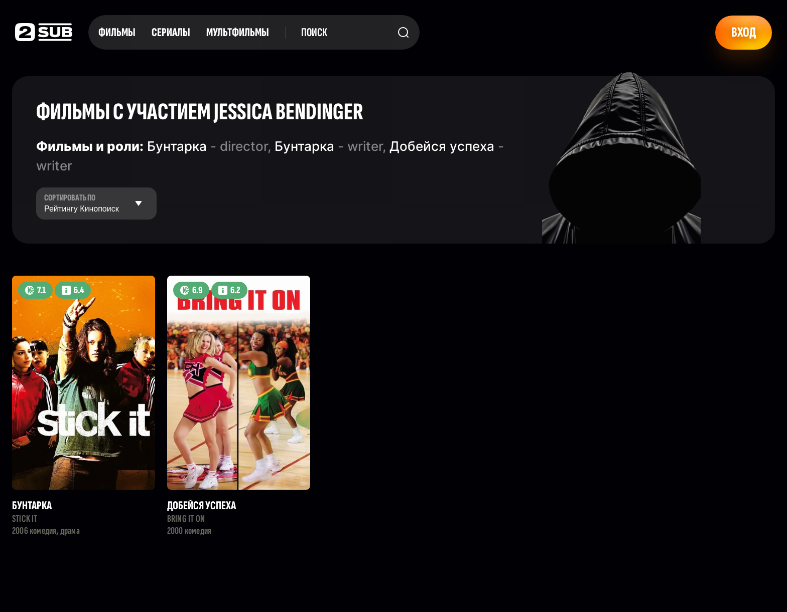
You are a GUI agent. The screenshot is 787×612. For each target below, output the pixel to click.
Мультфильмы (237, 32)
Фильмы (117, 32)
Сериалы (171, 32)
